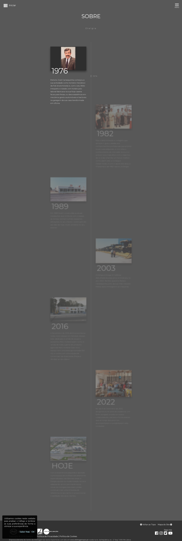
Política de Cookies (68, 536)
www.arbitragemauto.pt (79, 540)
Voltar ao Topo (148, 524)
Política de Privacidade (47, 536)
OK (32, 532)
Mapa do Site (165, 524)
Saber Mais (25, 532)
